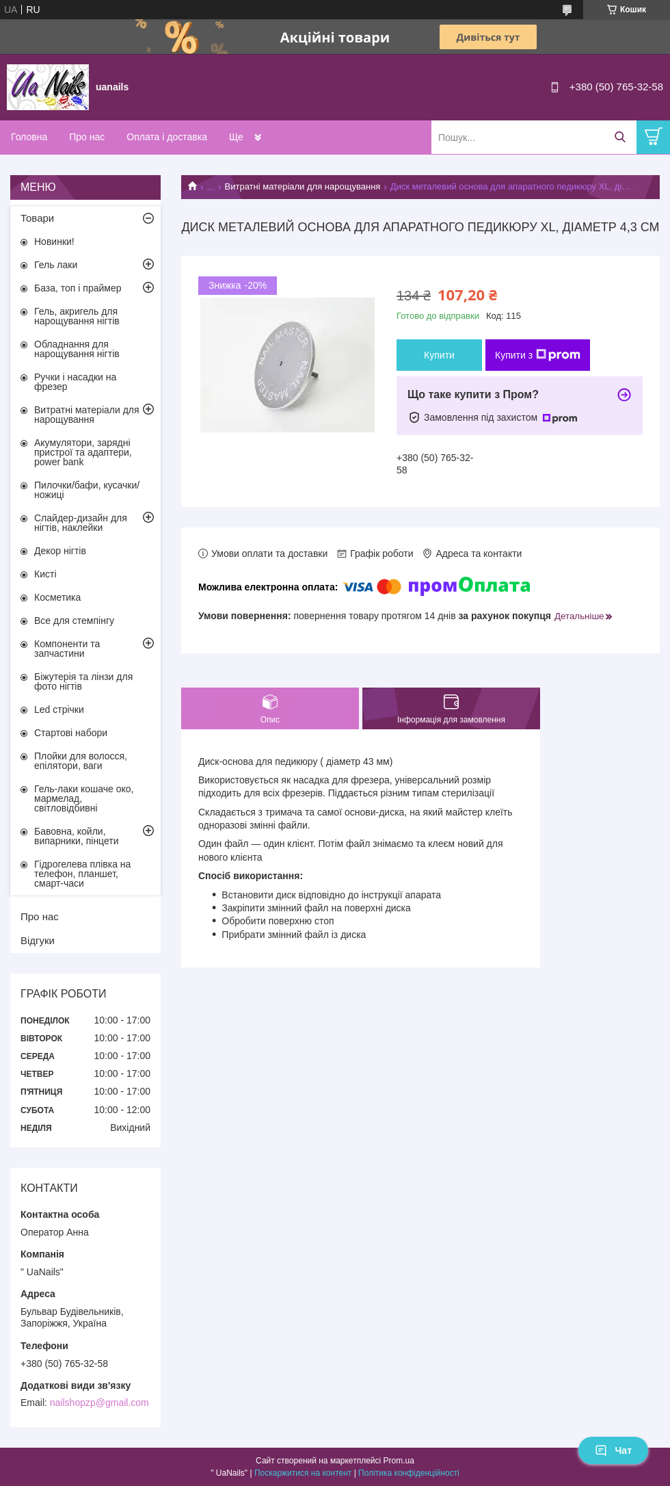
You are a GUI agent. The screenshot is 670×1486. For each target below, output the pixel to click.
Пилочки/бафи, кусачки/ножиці (86, 490)
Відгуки (38, 940)
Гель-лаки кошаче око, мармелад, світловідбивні (83, 798)
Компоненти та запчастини (67, 648)
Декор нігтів (60, 550)
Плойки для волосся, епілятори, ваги (80, 761)
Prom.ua (399, 1460)
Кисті (45, 574)
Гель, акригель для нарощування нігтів (77, 316)
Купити (439, 355)
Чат (613, 1450)
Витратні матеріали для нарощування (303, 186)
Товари (37, 218)
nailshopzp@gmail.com (99, 1402)
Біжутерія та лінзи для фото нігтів (83, 681)
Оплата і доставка (166, 136)
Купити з (537, 355)
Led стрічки (59, 709)
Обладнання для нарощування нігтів (77, 349)
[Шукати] (619, 137)
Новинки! (54, 241)
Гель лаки (55, 264)
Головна (29, 136)
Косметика (57, 597)
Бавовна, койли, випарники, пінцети (76, 836)
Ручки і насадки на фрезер (75, 382)
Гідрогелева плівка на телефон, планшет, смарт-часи (82, 874)
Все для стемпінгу (74, 620)
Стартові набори (70, 732)
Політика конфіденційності (408, 1473)
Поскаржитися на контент (302, 1473)
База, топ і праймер (77, 288)
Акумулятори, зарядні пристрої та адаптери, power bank (83, 452)
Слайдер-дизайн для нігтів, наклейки (80, 522)
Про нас (87, 136)
